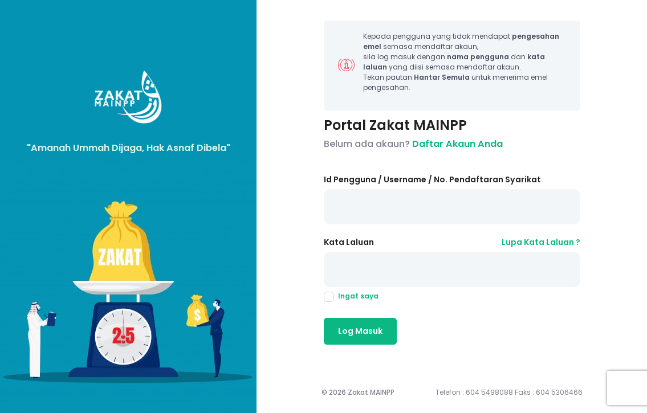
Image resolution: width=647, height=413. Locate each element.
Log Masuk (360, 331)
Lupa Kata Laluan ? (541, 242)
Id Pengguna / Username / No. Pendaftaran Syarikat (432, 179)
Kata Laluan (349, 242)
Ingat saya (351, 296)
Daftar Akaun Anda (457, 143)
